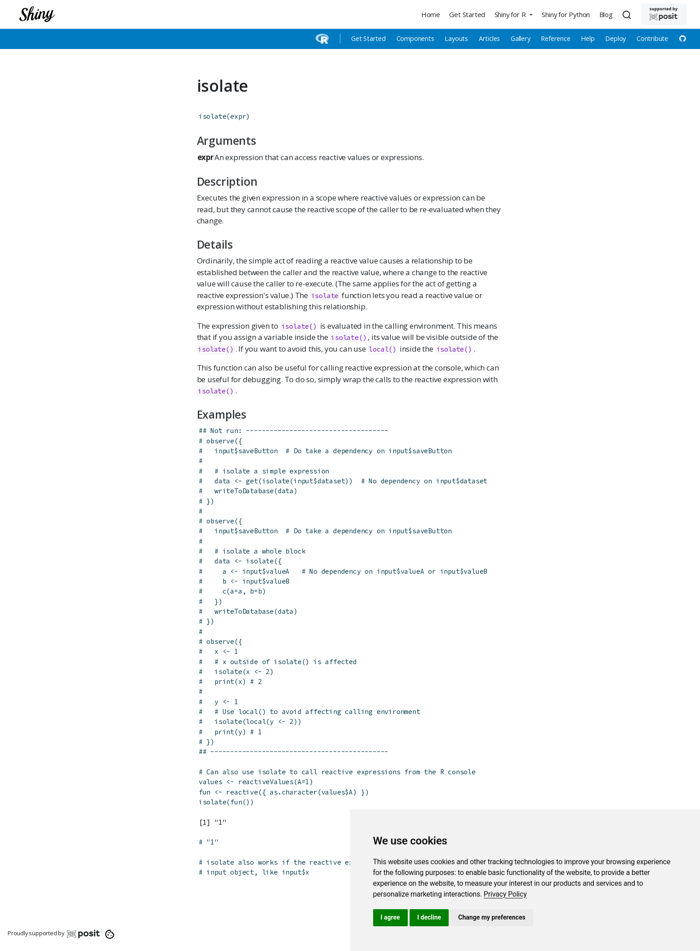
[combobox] (628, 14)
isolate (213, 116)
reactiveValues (266, 781)
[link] (505, 894)
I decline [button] (429, 917)
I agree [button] (390, 917)
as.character (293, 792)
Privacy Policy (505, 894)
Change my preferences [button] (491, 917)
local (378, 349)
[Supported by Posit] (664, 14)
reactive (242, 792)
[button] (513, 14)
